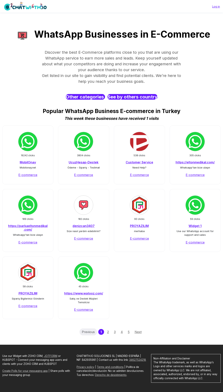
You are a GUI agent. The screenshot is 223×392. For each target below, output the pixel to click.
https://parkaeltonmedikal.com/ (28, 227)
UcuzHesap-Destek (83, 162)
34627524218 (137, 359)
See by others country (132, 97)
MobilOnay (28, 162)
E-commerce (27, 175)
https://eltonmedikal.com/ (195, 162)
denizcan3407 (84, 226)
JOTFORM (50, 355)
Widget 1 (195, 226)
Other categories (85, 97)
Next (138, 332)
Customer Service (139, 162)
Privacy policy (85, 367)
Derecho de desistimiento (110, 374)
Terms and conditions (110, 367)
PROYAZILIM (139, 226)
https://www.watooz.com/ (83, 293)
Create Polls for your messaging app (25, 370)
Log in (216, 6)
